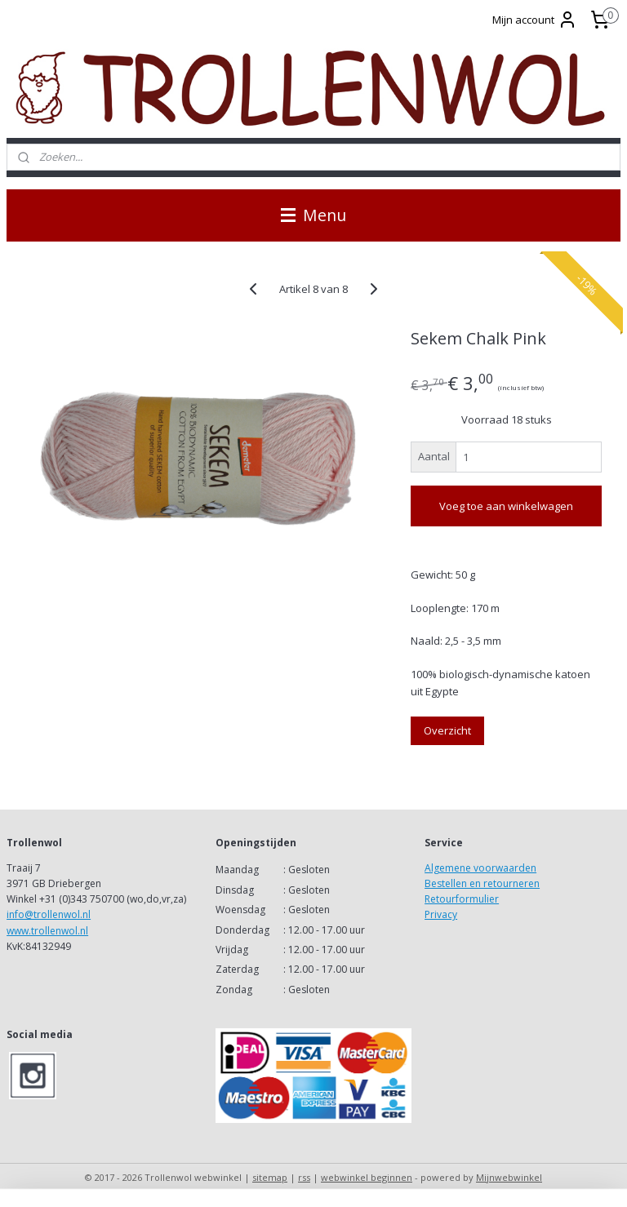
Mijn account (534, 19)
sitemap (269, 1177)
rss (304, 1177)
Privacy (441, 914)
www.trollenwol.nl (47, 931)
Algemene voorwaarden (480, 868)
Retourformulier (462, 899)
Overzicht (447, 730)
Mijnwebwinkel (509, 1177)
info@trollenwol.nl (49, 914)
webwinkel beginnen (366, 1177)
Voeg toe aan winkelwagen (506, 506)
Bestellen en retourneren (482, 883)
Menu (313, 215)
